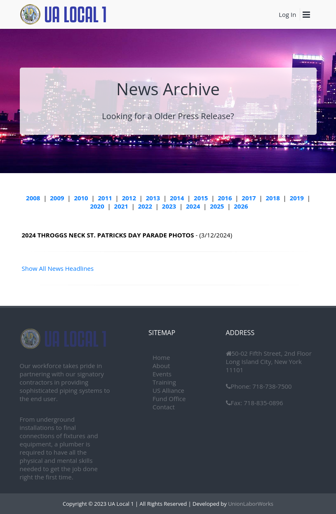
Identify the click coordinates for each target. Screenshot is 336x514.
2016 (225, 198)
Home (161, 357)
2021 (121, 206)
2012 (129, 198)
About (161, 365)
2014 (177, 198)
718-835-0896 (262, 403)
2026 (241, 206)
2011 (105, 198)
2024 (193, 206)
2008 (33, 198)
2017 (249, 198)
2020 (97, 206)
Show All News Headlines (58, 268)
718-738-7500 (271, 386)
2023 (169, 206)
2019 (297, 198)
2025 (217, 206)
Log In (287, 14)
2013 (153, 198)
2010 (81, 198)
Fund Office (169, 398)
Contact (164, 407)
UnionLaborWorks (250, 503)
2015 (201, 198)
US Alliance (168, 390)
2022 (145, 206)
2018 (273, 198)
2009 (57, 198)
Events (162, 374)
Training (164, 382)
